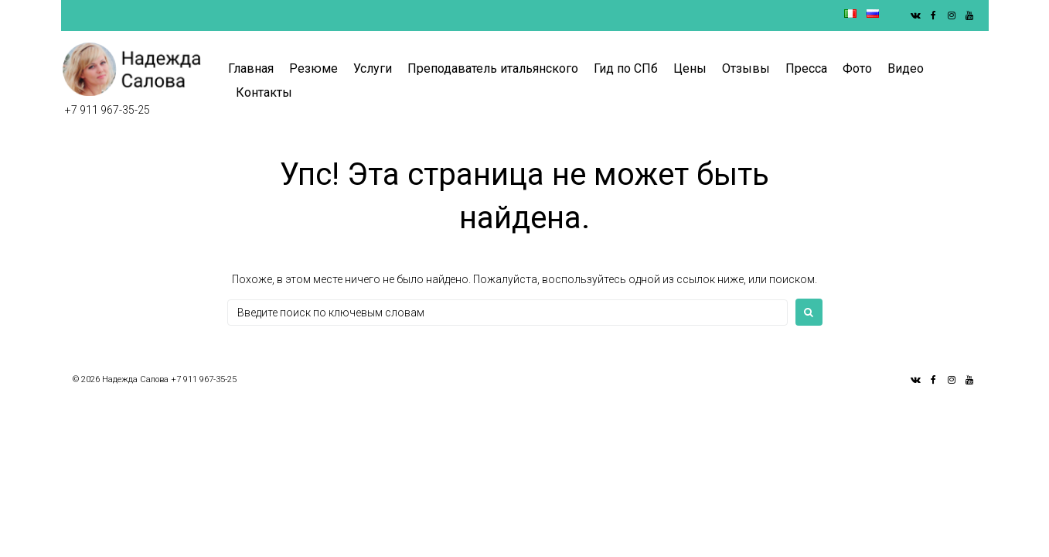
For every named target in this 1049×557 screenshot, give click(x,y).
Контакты (264, 92)
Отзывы (746, 68)
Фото (857, 68)
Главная (251, 68)
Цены (690, 68)
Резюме (313, 68)
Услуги (372, 68)
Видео (905, 68)
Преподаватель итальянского (492, 68)
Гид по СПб (626, 68)
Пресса (806, 68)
